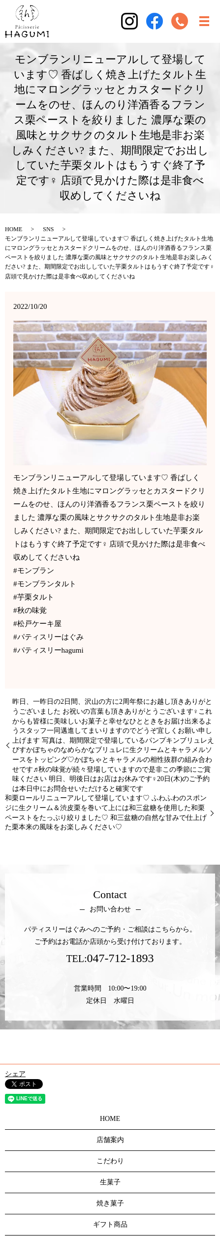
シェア (15, 1074)
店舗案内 (110, 1140)
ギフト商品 (110, 1224)
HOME (13, 229)
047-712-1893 (120, 958)
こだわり (110, 1161)
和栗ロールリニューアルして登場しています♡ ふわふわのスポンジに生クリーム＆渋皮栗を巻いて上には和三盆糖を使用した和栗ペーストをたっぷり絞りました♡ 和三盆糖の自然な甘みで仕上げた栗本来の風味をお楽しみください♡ (106, 812)
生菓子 (110, 1182)
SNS (48, 229)
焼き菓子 (110, 1203)
